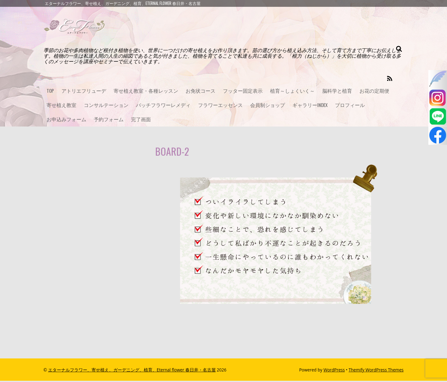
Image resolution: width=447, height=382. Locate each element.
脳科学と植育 (337, 91)
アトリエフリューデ (84, 91)
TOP (50, 91)
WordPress (334, 371)
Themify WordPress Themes (376, 371)
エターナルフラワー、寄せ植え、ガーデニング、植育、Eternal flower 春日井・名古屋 (132, 371)
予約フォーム (109, 120)
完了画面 (141, 120)
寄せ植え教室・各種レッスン (146, 91)
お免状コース (201, 91)
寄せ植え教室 (61, 105)
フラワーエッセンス (220, 105)
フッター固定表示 (243, 91)
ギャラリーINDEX (310, 105)
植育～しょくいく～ (292, 91)
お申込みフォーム (66, 120)
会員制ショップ (267, 105)
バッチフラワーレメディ (163, 105)
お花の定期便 (375, 91)
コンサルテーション (106, 105)
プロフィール (351, 105)
